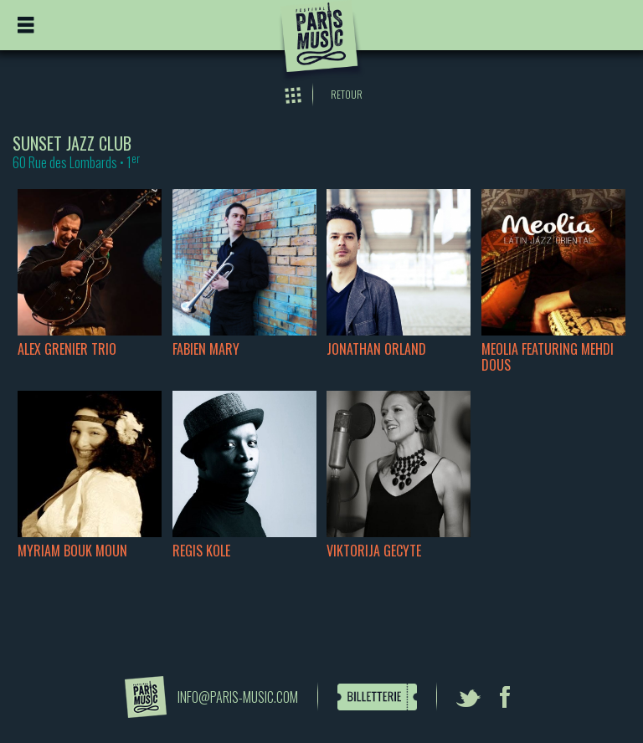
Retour (347, 94)
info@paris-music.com (237, 697)
